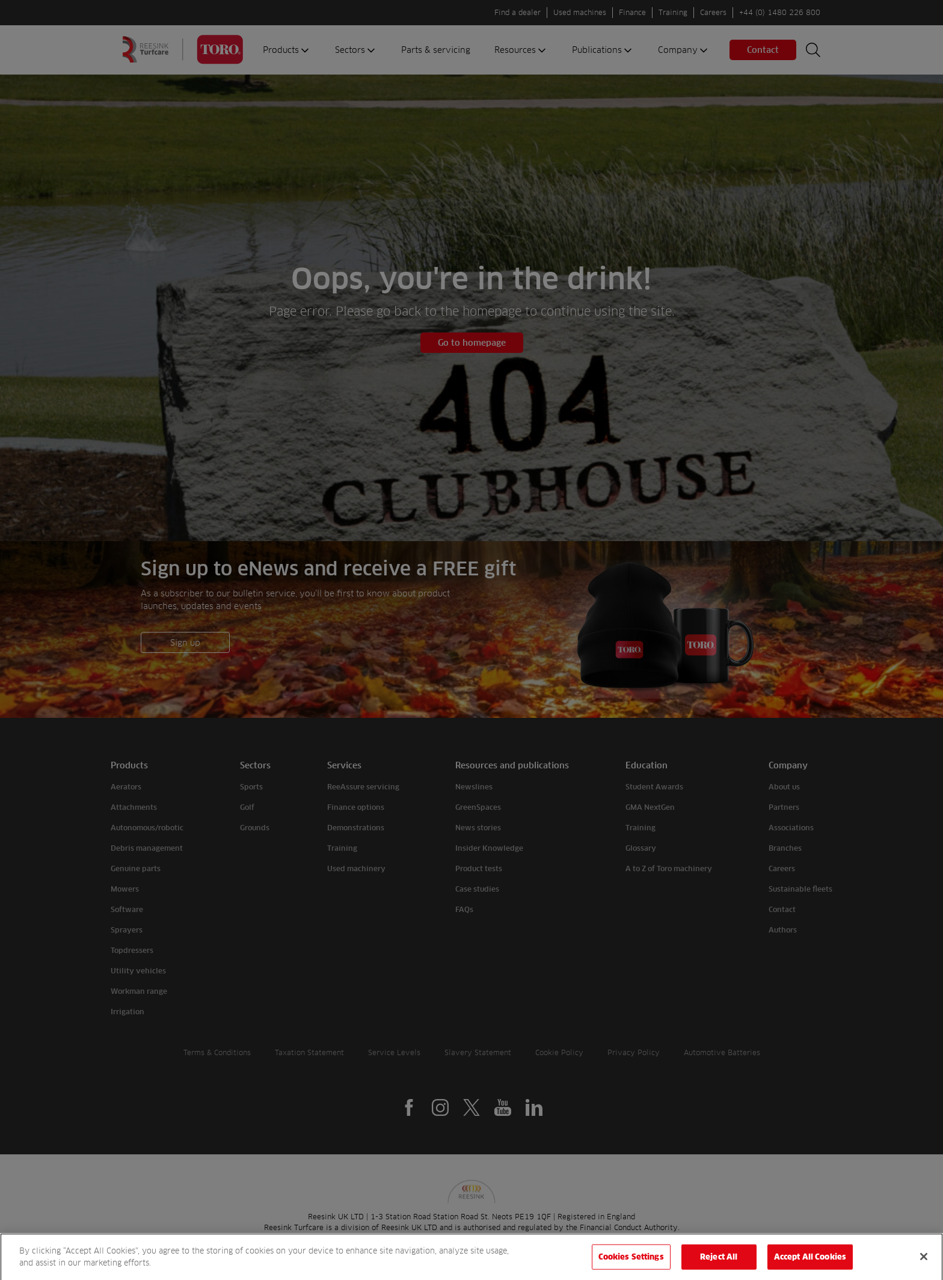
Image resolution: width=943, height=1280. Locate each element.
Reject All (718, 1265)
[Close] (924, 1265)
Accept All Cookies (810, 1265)
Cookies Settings (631, 1265)
